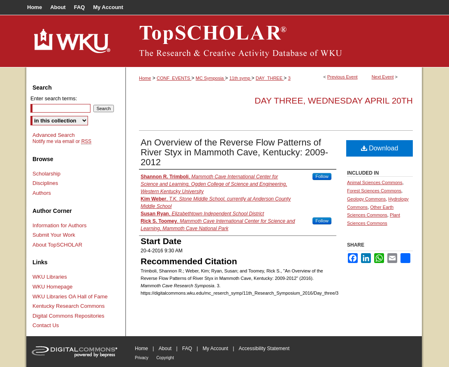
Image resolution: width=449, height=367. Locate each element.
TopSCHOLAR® (274, 41)
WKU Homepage (52, 287)
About (165, 348)
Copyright (165, 357)
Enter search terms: (53, 98)
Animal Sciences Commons (375, 182)
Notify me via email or (61, 141)
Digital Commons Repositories (68, 316)
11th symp (240, 78)
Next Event (383, 76)
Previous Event (342, 76)
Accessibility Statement (264, 348)
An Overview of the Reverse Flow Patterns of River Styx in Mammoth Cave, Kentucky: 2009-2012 (234, 152)
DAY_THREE (270, 78)
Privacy (141, 357)
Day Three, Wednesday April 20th (334, 100)
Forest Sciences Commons (374, 190)
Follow (322, 176)
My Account (215, 348)
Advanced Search (53, 135)
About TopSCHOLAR (57, 245)
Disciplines (45, 183)
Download (379, 148)
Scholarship (46, 174)
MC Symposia (210, 78)
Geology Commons (366, 198)
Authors (41, 193)
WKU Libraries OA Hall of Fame (70, 296)
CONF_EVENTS (174, 78)
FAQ (187, 348)
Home (145, 78)
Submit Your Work (53, 235)
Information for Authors (59, 225)
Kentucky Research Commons (68, 306)
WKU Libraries (49, 277)
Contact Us (45, 325)
